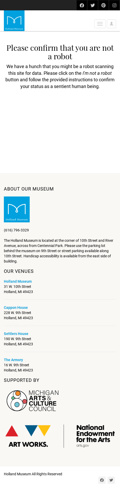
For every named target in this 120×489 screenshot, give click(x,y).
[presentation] (47, 106)
